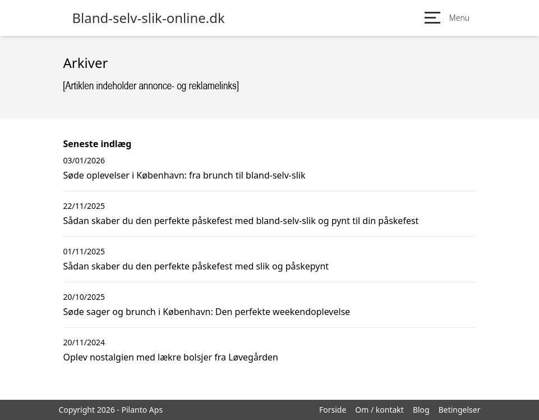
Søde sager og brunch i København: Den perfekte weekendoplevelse (207, 311)
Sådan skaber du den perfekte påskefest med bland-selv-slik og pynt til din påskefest (241, 220)
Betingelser (460, 409)
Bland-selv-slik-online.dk (148, 18)
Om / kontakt (379, 409)
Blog (421, 409)
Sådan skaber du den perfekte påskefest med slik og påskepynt (196, 266)
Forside (332, 409)
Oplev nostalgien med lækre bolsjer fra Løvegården (170, 357)
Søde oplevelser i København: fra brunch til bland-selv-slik (184, 175)
